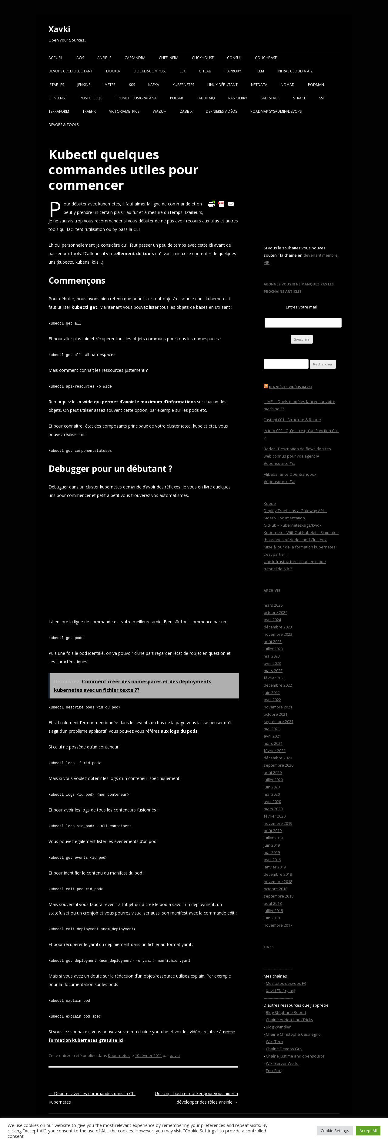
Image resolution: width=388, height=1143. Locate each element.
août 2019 (273, 830)
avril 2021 (272, 736)
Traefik (89, 111)
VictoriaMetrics (124, 111)
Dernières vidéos (221, 111)
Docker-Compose (150, 71)
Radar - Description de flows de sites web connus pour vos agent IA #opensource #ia (297, 456)
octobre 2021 (275, 714)
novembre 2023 (278, 634)
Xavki (59, 29)
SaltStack (270, 98)
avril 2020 (272, 801)
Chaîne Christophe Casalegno (293, 1034)
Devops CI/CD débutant (70, 71)
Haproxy (233, 71)
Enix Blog (274, 1070)
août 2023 (273, 641)
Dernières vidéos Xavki (290, 387)
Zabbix (186, 111)
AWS (80, 57)
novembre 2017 (278, 925)
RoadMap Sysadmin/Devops (276, 111)
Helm (259, 71)
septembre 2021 (278, 721)
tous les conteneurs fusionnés (126, 810)
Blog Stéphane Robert (286, 1012)
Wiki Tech (274, 1041)
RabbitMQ (205, 98)
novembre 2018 (278, 881)
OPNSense (57, 98)
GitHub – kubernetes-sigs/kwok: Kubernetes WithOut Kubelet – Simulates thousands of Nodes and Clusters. (301, 532)
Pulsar (176, 98)
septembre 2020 (278, 765)
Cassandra (135, 57)
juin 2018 (272, 918)
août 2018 (273, 903)
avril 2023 (272, 663)
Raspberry (237, 98)
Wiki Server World (282, 1063)
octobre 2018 (275, 888)
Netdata (259, 84)
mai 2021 (272, 728)
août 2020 (273, 772)
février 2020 (275, 816)
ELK (183, 71)
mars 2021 (273, 743)
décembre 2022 (278, 685)
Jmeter (109, 84)
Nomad (288, 84)
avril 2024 (272, 619)
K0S (132, 84)
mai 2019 (272, 852)
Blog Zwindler (278, 1027)
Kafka (153, 84)
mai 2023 (272, 656)
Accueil (55, 57)
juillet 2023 (273, 648)
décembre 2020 (278, 758)
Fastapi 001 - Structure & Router (292, 419)
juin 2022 (272, 692)
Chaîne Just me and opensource (295, 1056)
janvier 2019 (275, 867)
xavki (175, 1055)
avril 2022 (272, 699)
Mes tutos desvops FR (286, 983)
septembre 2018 (278, 896)
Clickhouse (203, 57)
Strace (299, 98)
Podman (316, 84)
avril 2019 (272, 859)
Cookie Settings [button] (335, 1130)
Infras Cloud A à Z (295, 71)
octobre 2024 (275, 612)
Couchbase (266, 57)
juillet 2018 (273, 910)
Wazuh (159, 111)
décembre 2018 (278, 874)
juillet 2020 (273, 779)
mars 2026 (273, 605)
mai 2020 (272, 794)
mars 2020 (273, 808)
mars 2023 (273, 670)
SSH (322, 98)
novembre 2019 (278, 823)
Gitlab (205, 71)
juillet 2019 (273, 838)
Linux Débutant (222, 84)
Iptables (56, 84)
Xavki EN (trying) (280, 990)
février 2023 (275, 678)
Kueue (270, 503)
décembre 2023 (278, 627)
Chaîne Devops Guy (284, 1048)
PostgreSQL (91, 98)
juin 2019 (272, 845)
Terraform (58, 111)
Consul (234, 57)
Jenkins (83, 84)
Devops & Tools (63, 124)
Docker (113, 71)
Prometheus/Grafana (136, 98)
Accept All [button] (368, 1130)
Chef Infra (169, 57)
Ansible (104, 57)
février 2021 (275, 750)
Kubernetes (183, 84)
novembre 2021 (278, 707)
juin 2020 (272, 787)
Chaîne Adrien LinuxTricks (289, 1019)
